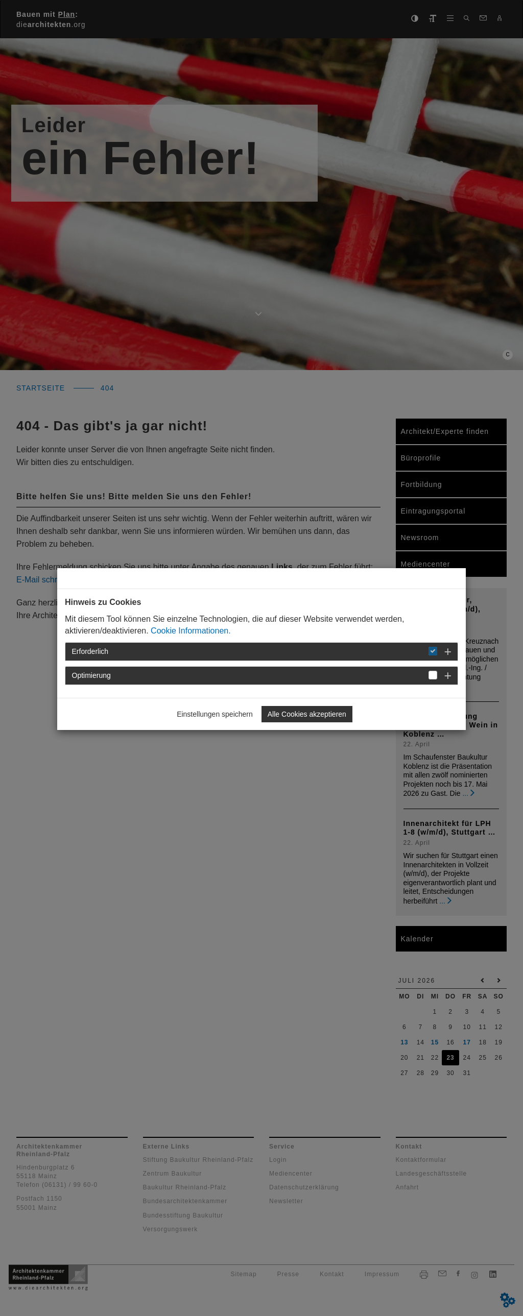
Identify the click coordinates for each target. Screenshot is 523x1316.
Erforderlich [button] (90, 651)
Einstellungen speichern (215, 714)
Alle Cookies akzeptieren (307, 714)
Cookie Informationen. (191, 630)
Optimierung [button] (91, 675)
